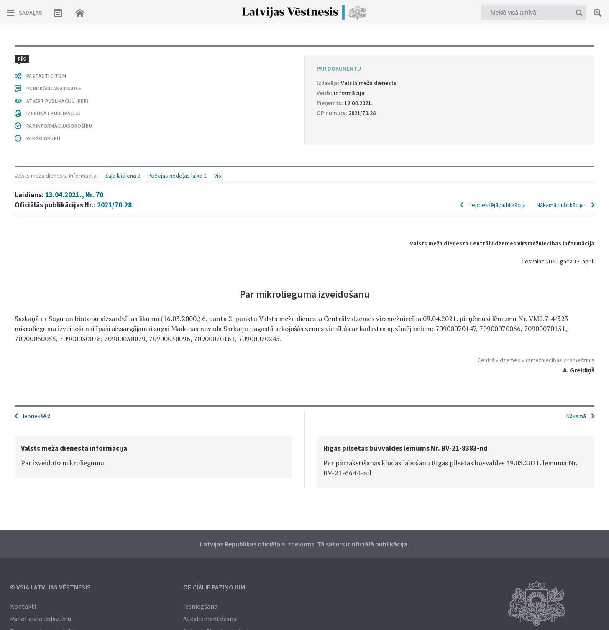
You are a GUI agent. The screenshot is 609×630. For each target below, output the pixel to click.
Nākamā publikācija (560, 205)
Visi (218, 175)
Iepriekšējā (37, 416)
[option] (153, 457)
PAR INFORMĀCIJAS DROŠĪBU (59, 125)
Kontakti (23, 606)
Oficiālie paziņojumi (215, 587)
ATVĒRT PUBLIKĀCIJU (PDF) (57, 101)
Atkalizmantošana (210, 619)
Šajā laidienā (120, 175)
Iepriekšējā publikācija (498, 205)
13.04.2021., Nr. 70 (74, 194)
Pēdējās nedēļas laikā (175, 175)
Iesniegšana (200, 606)
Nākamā (576, 416)
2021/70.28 (114, 204)
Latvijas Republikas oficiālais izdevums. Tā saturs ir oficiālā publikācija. (304, 544)
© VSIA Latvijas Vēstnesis (50, 587)
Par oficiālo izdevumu (40, 619)
